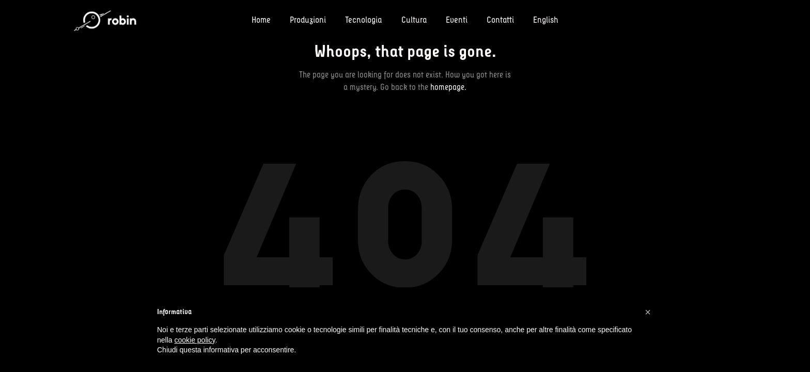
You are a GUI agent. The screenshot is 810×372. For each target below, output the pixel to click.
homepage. (448, 87)
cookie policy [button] (194, 340)
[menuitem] (540, 20)
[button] (648, 312)
